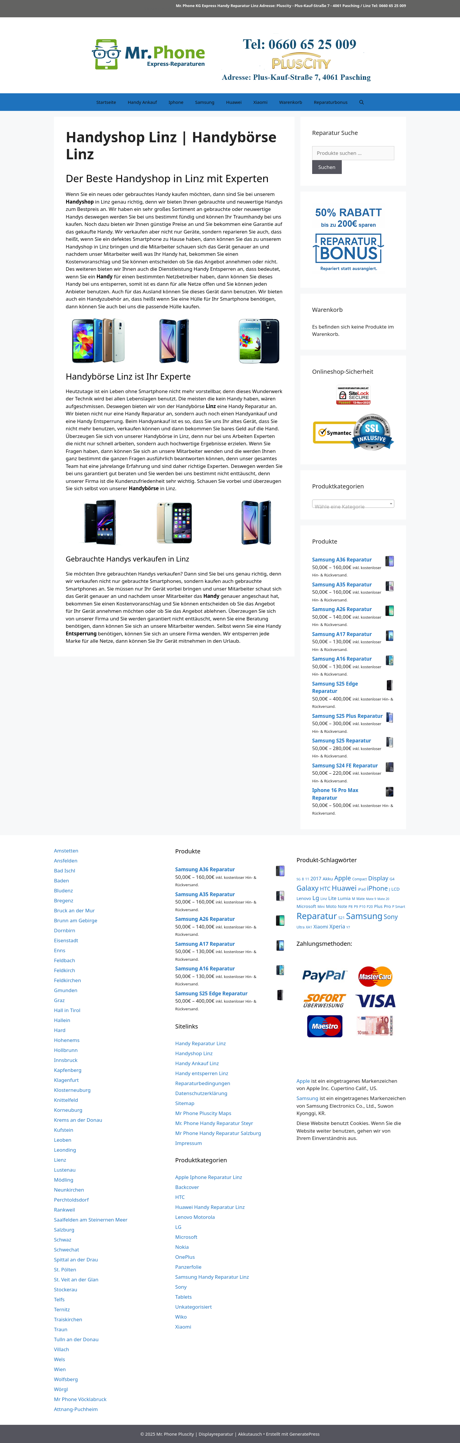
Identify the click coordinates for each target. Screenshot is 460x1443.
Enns (59, 950)
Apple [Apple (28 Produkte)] (342, 878)
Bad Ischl (64, 870)
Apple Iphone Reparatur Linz (208, 1177)
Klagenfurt (66, 1080)
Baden (61, 880)
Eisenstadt (66, 940)
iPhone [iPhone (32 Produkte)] (377, 888)
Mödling (63, 1179)
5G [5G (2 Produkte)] (299, 879)
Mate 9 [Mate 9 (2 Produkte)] (371, 899)
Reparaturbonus (331, 102)
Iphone (176, 102)
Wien (60, 1369)
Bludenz (63, 890)
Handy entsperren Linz (201, 1073)
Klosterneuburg (72, 1090)
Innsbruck (65, 1060)
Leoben (62, 1139)
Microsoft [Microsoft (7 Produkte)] (306, 906)
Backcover (187, 1187)
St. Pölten (65, 1269)
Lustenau (65, 1169)
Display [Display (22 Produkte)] (378, 878)
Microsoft (186, 1237)
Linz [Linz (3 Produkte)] (323, 898)
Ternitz (62, 1309)
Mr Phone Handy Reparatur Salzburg (218, 1133)
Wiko (181, 1316)
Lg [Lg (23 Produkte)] (315, 898)
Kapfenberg (68, 1070)
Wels (59, 1359)
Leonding (65, 1149)
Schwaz (62, 1239)
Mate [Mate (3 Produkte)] (360, 898)
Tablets (183, 1296)
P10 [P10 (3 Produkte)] (362, 906)
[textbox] (353, 506)
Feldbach (64, 960)
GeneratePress (304, 1434)
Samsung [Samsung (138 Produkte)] (364, 915)
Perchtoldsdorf (71, 1199)
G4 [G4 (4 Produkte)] (392, 879)
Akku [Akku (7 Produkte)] (328, 879)
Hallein (62, 1020)
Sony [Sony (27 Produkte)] (391, 917)
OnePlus (185, 1256)
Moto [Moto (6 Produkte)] (331, 906)
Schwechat (66, 1249)
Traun (60, 1329)
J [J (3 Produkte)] (389, 889)
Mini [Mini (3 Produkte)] (320, 906)
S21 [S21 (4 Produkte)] (341, 917)
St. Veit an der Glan (76, 1279)
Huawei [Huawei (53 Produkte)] (344, 888)
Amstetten (66, 850)
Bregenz (63, 900)
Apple (303, 1080)
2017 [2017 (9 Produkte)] (315, 878)
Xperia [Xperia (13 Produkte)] (337, 926)
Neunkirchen (69, 1189)
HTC (180, 1197)
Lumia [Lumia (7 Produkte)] (344, 898)
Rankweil (64, 1209)
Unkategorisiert (193, 1306)
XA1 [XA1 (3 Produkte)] (309, 927)
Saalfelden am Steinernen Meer (91, 1219)
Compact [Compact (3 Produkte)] (359, 879)
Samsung (204, 102)
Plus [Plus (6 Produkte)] (378, 906)
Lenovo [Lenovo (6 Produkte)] (304, 898)
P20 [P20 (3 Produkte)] (370, 906)
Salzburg (64, 1229)
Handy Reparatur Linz (200, 1043)
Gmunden (65, 990)
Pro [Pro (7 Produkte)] (387, 906)
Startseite (106, 102)
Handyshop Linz (193, 1053)
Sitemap (184, 1103)
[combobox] (353, 504)
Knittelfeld (66, 1100)
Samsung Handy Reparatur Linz (212, 1276)
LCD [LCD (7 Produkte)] (395, 889)
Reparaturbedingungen (202, 1083)
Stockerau (65, 1289)
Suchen (327, 167)
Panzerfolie (188, 1266)
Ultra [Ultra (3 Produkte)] (301, 927)
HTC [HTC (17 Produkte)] (325, 888)
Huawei (234, 102)
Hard (59, 1030)
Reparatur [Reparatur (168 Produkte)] (317, 916)
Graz (59, 1000)
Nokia (182, 1247)
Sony (181, 1286)
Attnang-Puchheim (76, 1409)
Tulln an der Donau (76, 1339)
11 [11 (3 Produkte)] (307, 879)
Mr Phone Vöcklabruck (80, 1399)
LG (178, 1227)
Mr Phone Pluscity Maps (203, 1113)
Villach (61, 1349)
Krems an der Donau (78, 1119)
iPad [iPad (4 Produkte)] (362, 889)
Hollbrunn (66, 1050)
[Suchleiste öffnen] (362, 102)
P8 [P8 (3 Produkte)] (351, 906)
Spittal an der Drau (76, 1259)
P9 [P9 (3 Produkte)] (356, 906)
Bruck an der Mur (74, 910)
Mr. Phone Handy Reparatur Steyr (214, 1123)
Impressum (188, 1143)
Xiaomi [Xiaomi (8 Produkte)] (320, 926)
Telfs (59, 1299)
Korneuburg (68, 1110)
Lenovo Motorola (195, 1217)
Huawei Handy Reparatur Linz (210, 1207)
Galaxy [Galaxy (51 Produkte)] (308, 888)
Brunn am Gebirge (75, 920)
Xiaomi (260, 102)
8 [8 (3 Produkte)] (303, 879)
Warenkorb (290, 102)
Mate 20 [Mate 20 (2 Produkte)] (383, 899)
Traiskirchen (68, 1319)
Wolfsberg (66, 1379)
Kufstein (63, 1129)
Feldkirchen (67, 980)
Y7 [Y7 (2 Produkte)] (348, 927)
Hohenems (67, 1040)
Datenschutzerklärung (201, 1093)
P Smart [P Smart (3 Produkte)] (398, 906)
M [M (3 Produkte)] (353, 898)
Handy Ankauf (142, 102)
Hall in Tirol (67, 1010)
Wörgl (61, 1389)
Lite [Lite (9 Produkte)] (332, 898)
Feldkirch (64, 970)
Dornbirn (64, 930)
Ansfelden (65, 860)
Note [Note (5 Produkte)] (342, 906)
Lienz (60, 1159)
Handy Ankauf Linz (197, 1063)
